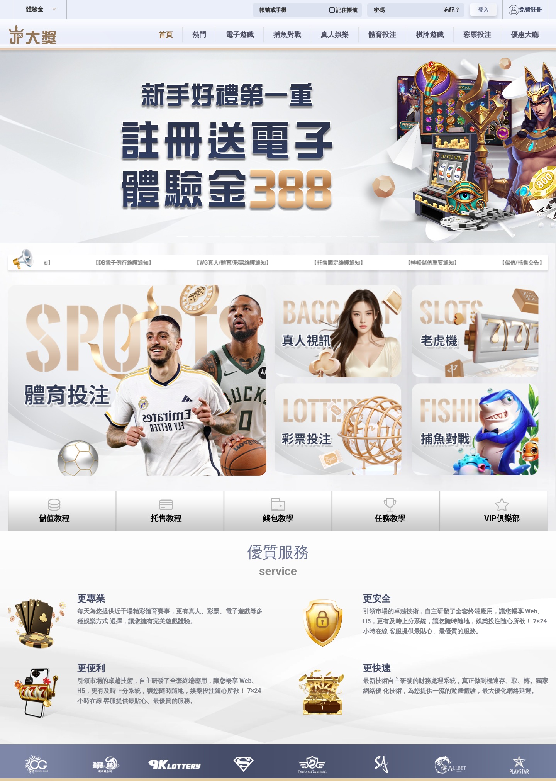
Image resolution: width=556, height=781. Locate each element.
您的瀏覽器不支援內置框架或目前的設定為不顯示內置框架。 (278, 390)
